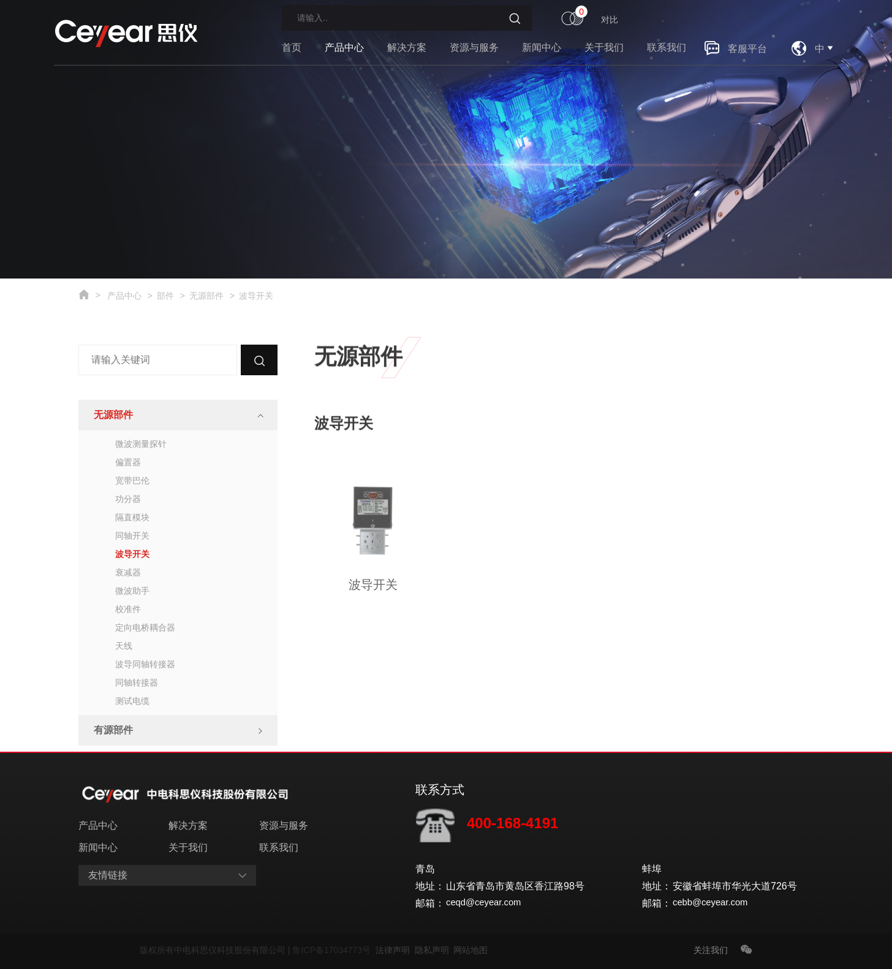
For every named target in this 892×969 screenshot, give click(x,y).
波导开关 (256, 295)
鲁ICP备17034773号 (333, 950)
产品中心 (344, 47)
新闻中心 (541, 47)
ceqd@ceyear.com (486, 903)
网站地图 (470, 950)
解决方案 (406, 47)
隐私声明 (434, 950)
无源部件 (206, 295)
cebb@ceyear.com (713, 903)
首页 (291, 47)
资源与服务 (474, 47)
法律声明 (395, 950)
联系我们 (666, 47)
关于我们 (604, 47)
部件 (165, 295)
